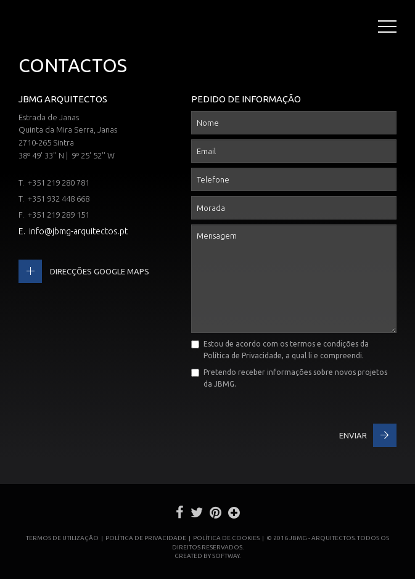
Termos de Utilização (62, 538)
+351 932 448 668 (58, 198)
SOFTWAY (225, 555)
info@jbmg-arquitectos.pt (78, 231)
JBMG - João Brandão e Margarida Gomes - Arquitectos (30, 28)
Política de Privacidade (242, 355)
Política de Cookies (226, 538)
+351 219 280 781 (58, 182)
